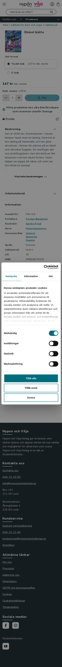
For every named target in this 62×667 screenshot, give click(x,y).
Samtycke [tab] (11, 276)
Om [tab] (51, 276)
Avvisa (31, 397)
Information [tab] (31, 276)
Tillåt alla (31, 378)
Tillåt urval (31, 388)
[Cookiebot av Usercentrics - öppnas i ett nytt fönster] (44, 267)
